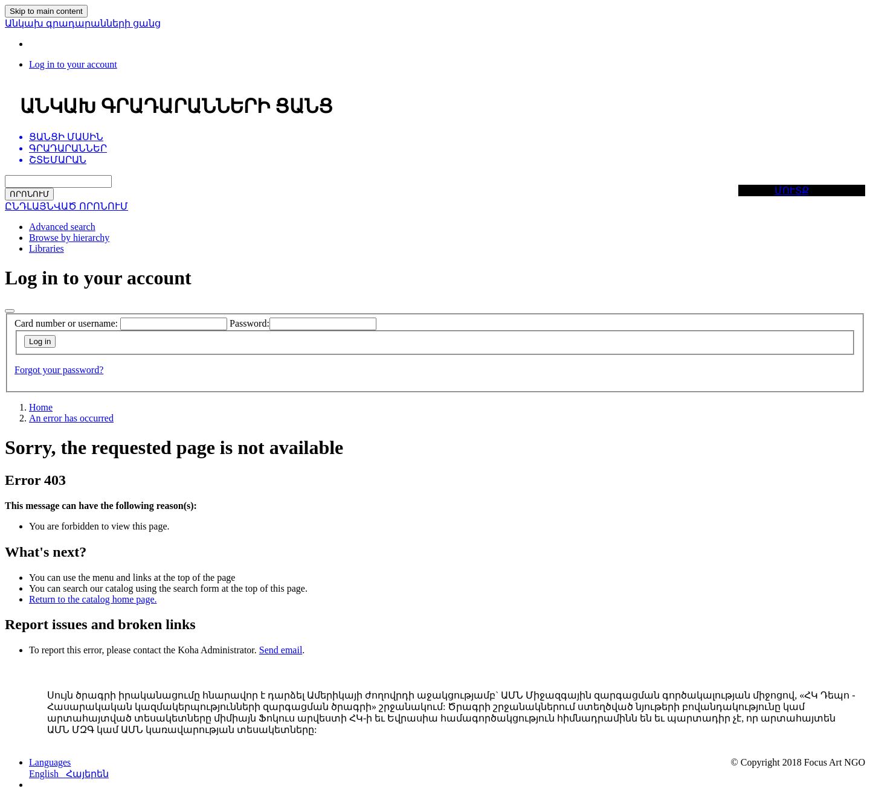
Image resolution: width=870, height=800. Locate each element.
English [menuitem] (47, 774)
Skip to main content (46, 11)
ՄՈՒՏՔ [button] (792, 190)
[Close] (9, 311)
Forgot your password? (58, 370)
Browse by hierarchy (69, 237)
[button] (50, 762)
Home (41, 407)
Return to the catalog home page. (92, 599)
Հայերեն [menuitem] (87, 774)
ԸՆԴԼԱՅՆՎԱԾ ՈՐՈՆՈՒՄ (66, 206)
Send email (281, 650)
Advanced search (62, 227)
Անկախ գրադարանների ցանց (83, 23)
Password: (249, 323)
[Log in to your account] (73, 64)
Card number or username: (66, 323)
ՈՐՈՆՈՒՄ (29, 194)
